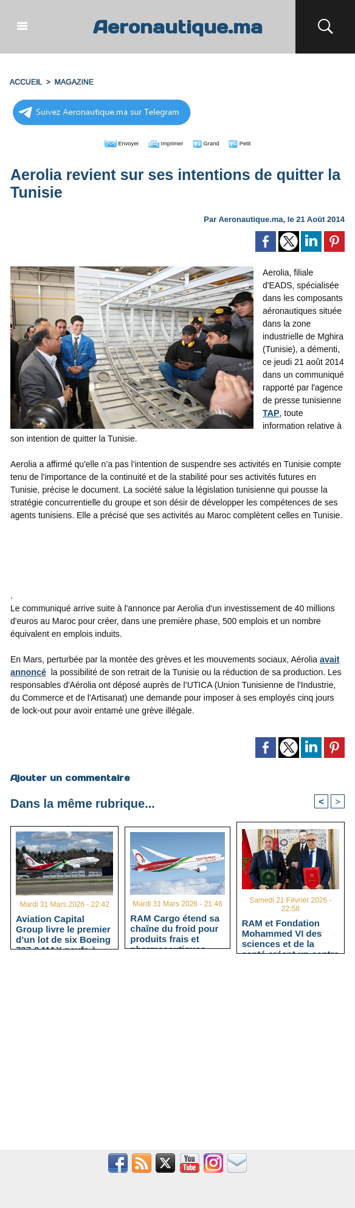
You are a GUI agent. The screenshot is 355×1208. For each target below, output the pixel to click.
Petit (255, 141)
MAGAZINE (72, 81)
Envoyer (108, 141)
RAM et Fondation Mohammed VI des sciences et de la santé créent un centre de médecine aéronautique (290, 932)
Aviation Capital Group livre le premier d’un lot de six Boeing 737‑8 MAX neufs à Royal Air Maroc (63, 927)
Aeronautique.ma (177, 26)
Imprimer (163, 141)
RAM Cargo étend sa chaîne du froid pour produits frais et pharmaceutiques (174, 926)
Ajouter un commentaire (69, 775)
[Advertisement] (177, 558)
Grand (214, 141)
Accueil (25, 81)
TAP (271, 410)
